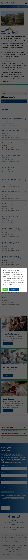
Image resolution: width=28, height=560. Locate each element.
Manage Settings (14, 289)
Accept (5, 289)
